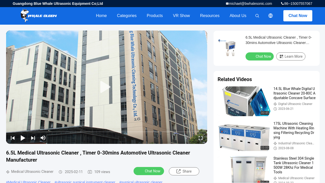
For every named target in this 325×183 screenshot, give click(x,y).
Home (101, 15)
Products (155, 15)
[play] (106, 87)
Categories (127, 15)
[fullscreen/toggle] (201, 138)
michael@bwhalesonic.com (250, 4)
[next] (33, 138)
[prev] (13, 138)
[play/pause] (23, 138)
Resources (209, 15)
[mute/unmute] (43, 138)
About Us (238, 15)
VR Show (181, 15)
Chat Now (297, 15)
